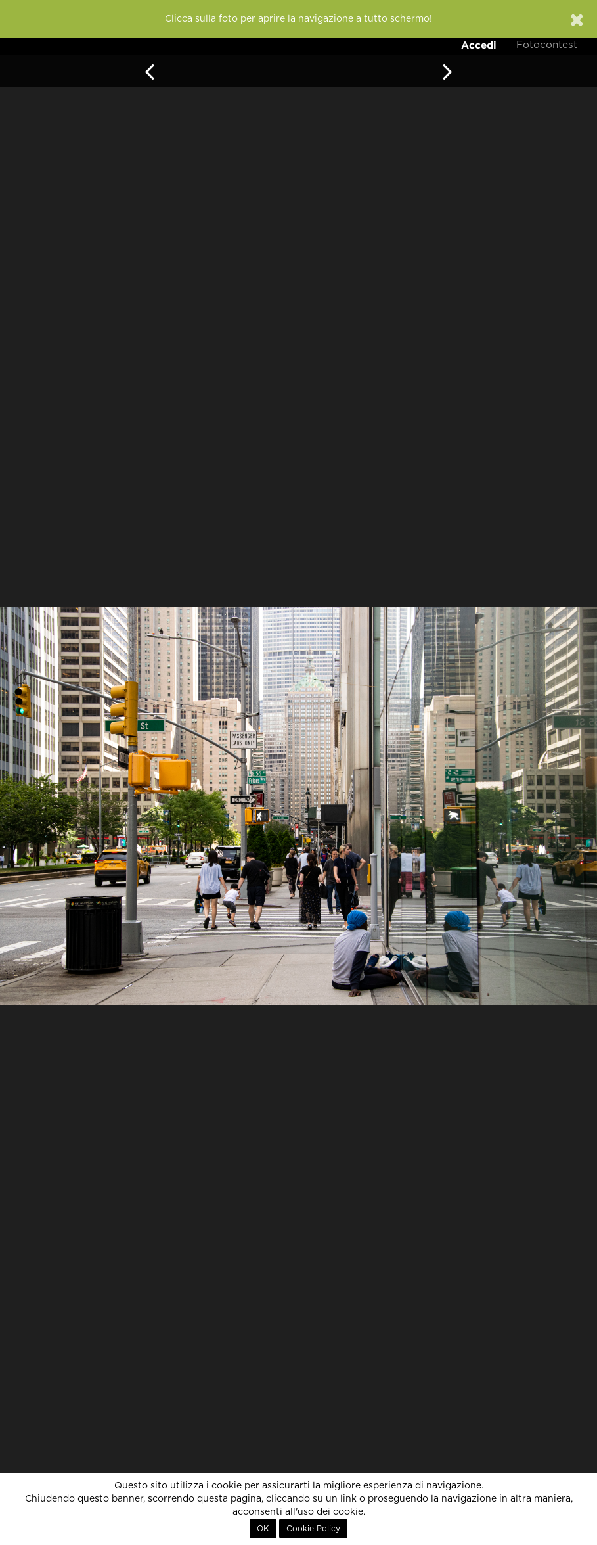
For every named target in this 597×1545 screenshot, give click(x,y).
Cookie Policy (313, 1529)
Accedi (479, 45)
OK (263, 1529)
